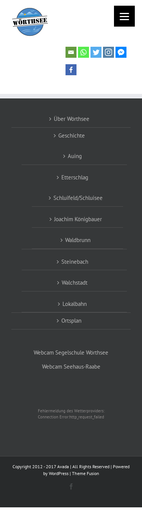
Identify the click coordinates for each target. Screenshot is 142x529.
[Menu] (124, 16)
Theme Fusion (85, 473)
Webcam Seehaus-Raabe (71, 366)
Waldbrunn (78, 240)
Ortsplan (71, 320)
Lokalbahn (74, 303)
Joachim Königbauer (78, 219)
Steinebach (74, 261)
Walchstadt (74, 282)
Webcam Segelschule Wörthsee (71, 352)
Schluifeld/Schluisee (78, 197)
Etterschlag (74, 177)
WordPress (59, 473)
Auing (75, 156)
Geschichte (71, 135)
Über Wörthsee (71, 118)
